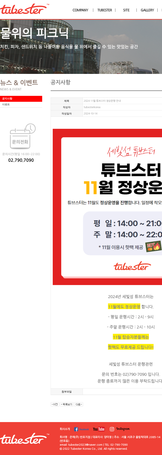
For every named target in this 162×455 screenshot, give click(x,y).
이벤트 (6, 104)
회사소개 (65, 429)
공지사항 (7, 98)
